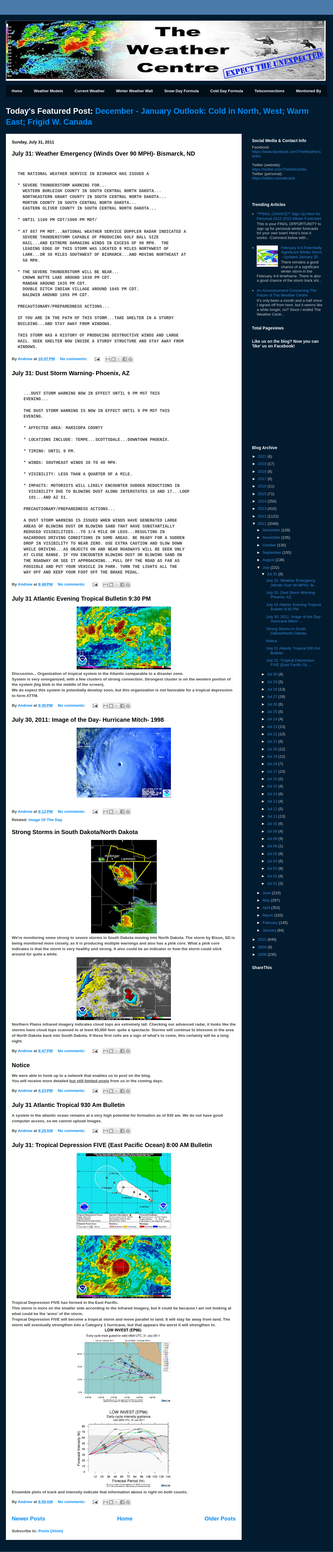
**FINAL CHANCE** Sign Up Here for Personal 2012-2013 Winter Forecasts (289, 216)
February (271, 922)
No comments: (74, 359)
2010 (263, 939)
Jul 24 (272, 719)
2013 (263, 508)
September (272, 552)
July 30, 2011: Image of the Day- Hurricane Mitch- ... (294, 619)
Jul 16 (272, 779)
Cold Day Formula (226, 91)
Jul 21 (272, 741)
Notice (21, 1065)
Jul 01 (272, 883)
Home (17, 91)
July (267, 567)
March (268, 915)
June (267, 893)
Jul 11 (272, 816)
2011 (263, 523)
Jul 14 (272, 794)
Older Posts (220, 1518)
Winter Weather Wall (134, 91)
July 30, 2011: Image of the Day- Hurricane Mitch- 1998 (88, 719)
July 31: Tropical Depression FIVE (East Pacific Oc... (290, 662)
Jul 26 (272, 704)
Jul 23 (272, 726)
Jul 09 (272, 831)
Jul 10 (272, 823)
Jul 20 (272, 749)
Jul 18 (272, 764)
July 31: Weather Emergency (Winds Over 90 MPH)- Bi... (291, 582)
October (270, 545)
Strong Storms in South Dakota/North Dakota (75, 832)
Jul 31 (272, 574)
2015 (263, 494)
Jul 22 (272, 734)
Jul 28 (272, 689)
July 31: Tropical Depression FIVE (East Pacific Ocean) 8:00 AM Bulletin (112, 1145)
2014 (263, 501)
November (272, 537)
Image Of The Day (45, 820)
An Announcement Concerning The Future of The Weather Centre (286, 292)
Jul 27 (272, 696)
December (272, 530)
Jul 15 (272, 786)
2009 (263, 947)
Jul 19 (272, 756)
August (269, 560)
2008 (263, 954)
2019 (263, 464)
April (267, 907)
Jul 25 (272, 711)
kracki (273, 178)
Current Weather (90, 91)
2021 (263, 456)
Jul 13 (272, 801)
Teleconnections (270, 91)
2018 (263, 471)
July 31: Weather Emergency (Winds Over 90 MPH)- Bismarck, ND (103, 153)
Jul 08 (272, 838)
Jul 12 (272, 809)
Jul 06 (272, 846)
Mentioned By (308, 91)
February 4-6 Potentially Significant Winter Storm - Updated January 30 (301, 252)
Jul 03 (272, 868)
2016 (263, 486)
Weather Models (48, 91)
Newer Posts (28, 1518)
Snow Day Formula (181, 91)
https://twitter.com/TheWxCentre (279, 169)
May (267, 900)
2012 (263, 516)
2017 (263, 479)
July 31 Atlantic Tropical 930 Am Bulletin (68, 1105)
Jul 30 (272, 674)
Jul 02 (272, 876)
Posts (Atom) (50, 1531)
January (270, 930)
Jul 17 (272, 771)
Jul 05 (272, 853)
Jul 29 (272, 682)
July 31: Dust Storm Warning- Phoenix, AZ (71, 373)
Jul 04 (272, 861)
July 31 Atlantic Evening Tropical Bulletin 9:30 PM (81, 598)
